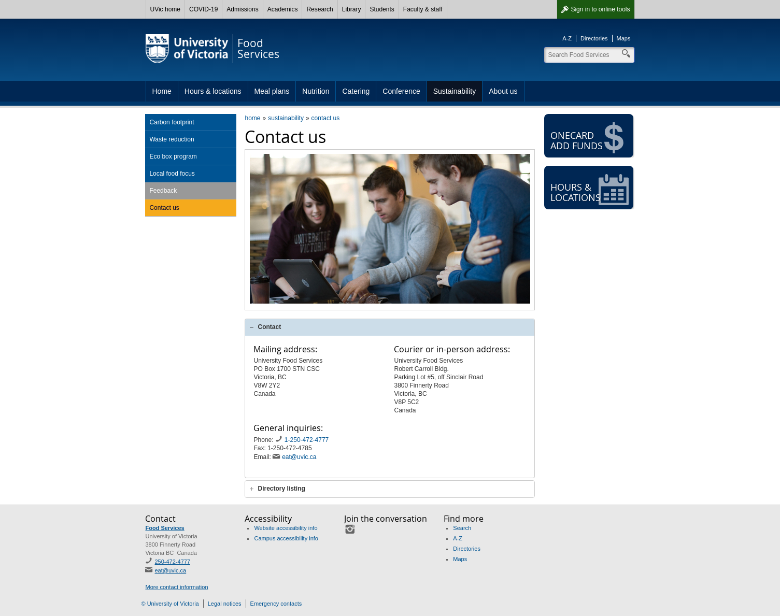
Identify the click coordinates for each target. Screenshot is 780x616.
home (252, 118)
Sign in (600, 9)
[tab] (390, 327)
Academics (282, 9)
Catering (356, 91)
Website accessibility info (285, 528)
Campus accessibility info (286, 538)
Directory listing (281, 488)
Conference (401, 91)
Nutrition (315, 91)
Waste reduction (171, 139)
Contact (269, 327)
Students (382, 9)
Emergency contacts (276, 603)
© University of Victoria (170, 603)
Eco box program (172, 156)
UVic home (165, 9)
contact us (325, 118)
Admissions (242, 9)
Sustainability (454, 91)
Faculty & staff (423, 9)
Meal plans (272, 91)
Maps (624, 38)
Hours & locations (213, 91)
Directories (594, 38)
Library (351, 9)
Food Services (164, 528)
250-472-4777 (172, 561)
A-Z (567, 38)
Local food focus (171, 173)
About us (503, 91)
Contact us (164, 207)
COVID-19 (203, 9)
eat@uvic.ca (299, 457)
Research (319, 9)
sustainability (286, 118)
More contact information (176, 587)
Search (462, 528)
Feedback (163, 190)
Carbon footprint (171, 122)
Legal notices (225, 603)
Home (162, 91)
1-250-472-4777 (308, 439)
